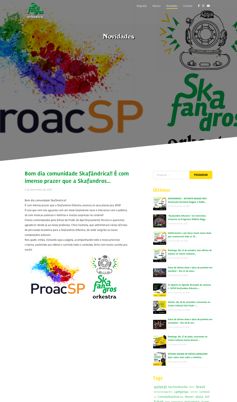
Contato (187, 5)
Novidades (172, 5)
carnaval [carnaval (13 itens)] (204, 391)
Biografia (142, 5)
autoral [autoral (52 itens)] (160, 387)
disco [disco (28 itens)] (199, 397)
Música (156, 5)
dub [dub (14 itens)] (207, 396)
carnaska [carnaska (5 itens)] (194, 392)
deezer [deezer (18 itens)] (189, 396)
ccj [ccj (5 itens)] (155, 397)
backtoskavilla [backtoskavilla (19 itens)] (178, 387)
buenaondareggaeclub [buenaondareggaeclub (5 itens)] (163, 392)
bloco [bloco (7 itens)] (191, 387)
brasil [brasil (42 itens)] (200, 387)
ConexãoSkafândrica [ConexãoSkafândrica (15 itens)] (170, 396)
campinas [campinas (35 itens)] (181, 392)
